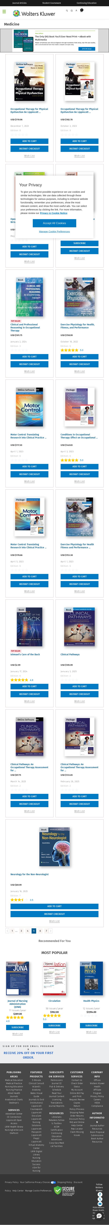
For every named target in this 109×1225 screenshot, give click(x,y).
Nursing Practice (14, 1090)
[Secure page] (65, 1191)
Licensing (56, 1099)
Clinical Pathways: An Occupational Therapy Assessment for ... (29, 767)
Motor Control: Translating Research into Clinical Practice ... (28, 436)
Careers (97, 1099)
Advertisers (56, 1139)
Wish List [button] (29, 155)
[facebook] (100, 1194)
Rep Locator (77, 1129)
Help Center (18, 1191)
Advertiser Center (14, 1114)
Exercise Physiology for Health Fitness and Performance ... (77, 546)
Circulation (54, 1001)
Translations (57, 1103)
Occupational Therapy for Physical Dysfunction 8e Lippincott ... (29, 111)
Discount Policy (77, 1119)
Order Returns (77, 1116)
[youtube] (100, 1204)
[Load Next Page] (50, 930)
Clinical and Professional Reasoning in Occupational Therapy (25, 327)
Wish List (17, 1033)
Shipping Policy (64, 1182)
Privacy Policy (97, 1096)
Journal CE (57, 1083)
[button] (99, 1216)
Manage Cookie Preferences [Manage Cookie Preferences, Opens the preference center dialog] (54, 231)
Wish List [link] (79, 258)
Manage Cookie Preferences (38, 1191)
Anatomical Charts (14, 1099)
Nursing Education (14, 1086)
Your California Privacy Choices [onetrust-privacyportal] (38, 1182)
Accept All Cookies (54, 223)
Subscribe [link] (80, 243)
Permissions (57, 1080)
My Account (77, 1090)
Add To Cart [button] (29, 141)
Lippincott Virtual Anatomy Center (36, 1144)
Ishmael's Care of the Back (25, 654)
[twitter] (100, 1199)
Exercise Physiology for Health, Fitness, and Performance (77, 326)
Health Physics (91, 1001)
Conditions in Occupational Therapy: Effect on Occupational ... (79, 436)
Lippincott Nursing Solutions (36, 1122)
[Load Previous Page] (7, 930)
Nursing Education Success (36, 1161)
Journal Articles (19, 3)
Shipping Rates (77, 1112)
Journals (14, 1096)
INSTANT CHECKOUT (29, 148)
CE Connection (14, 1117)
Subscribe (18, 1027)
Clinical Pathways (70, 654)
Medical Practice (14, 1083)
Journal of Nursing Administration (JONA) (18, 1004)
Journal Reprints (57, 1106)
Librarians (56, 1117)
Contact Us (77, 1080)
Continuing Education (86, 3)
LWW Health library (14, 1127)
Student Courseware (51, 3)
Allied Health (14, 1093)
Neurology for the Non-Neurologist (30, 874)
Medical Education (14, 1080)
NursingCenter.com (14, 1130)
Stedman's (14, 1103)
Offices (97, 1080)
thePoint (14, 1133)
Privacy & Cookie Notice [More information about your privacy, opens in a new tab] (53, 213)
